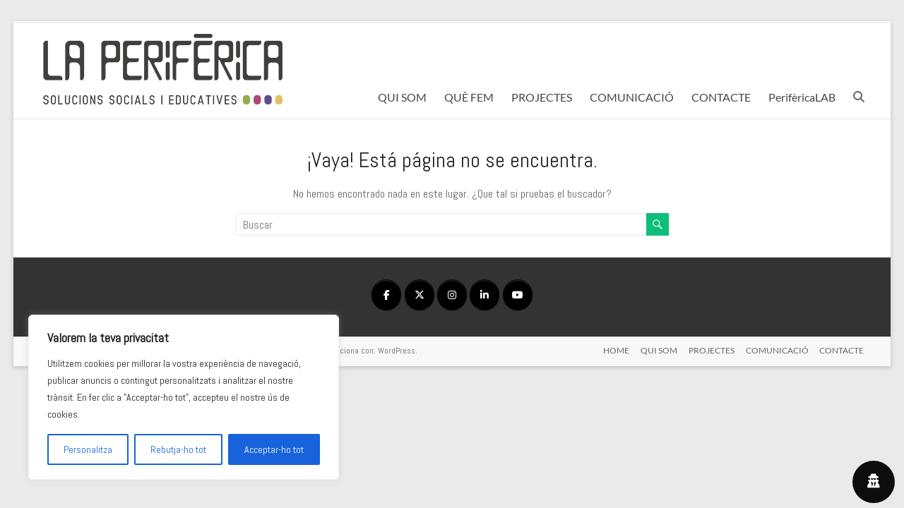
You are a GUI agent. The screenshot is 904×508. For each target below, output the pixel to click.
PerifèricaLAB (801, 97)
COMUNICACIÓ (632, 97)
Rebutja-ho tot (178, 449)
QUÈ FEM (469, 97)
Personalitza (88, 449)
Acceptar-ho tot (274, 449)
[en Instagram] (452, 294)
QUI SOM (402, 97)
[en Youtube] (518, 294)
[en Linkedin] (484, 294)
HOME (616, 350)
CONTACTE (721, 97)
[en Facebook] (386, 294)
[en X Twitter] (419, 294)
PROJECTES (541, 97)
